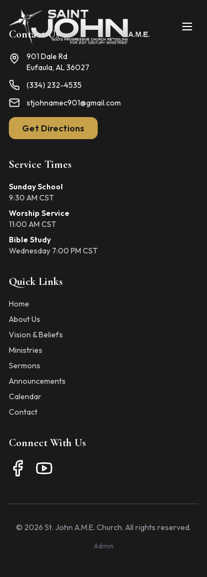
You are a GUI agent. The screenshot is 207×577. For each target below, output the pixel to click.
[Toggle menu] (187, 26)
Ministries (26, 350)
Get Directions (53, 128)
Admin (104, 546)
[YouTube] (44, 468)
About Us (24, 319)
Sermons (24, 365)
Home (19, 304)
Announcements (37, 381)
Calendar (25, 396)
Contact (23, 412)
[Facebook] (17, 468)
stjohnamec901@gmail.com (73, 103)
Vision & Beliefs (36, 335)
